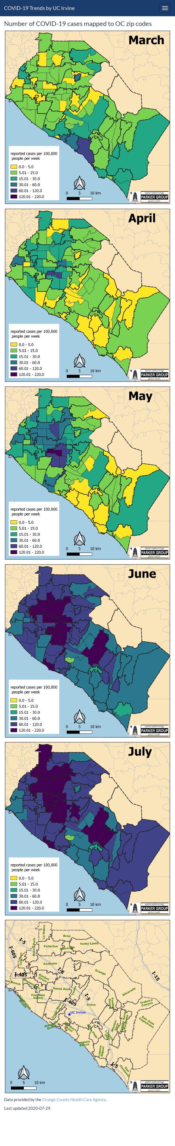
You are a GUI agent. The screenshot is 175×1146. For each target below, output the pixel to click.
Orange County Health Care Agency (74, 1099)
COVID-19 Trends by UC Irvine (39, 8)
